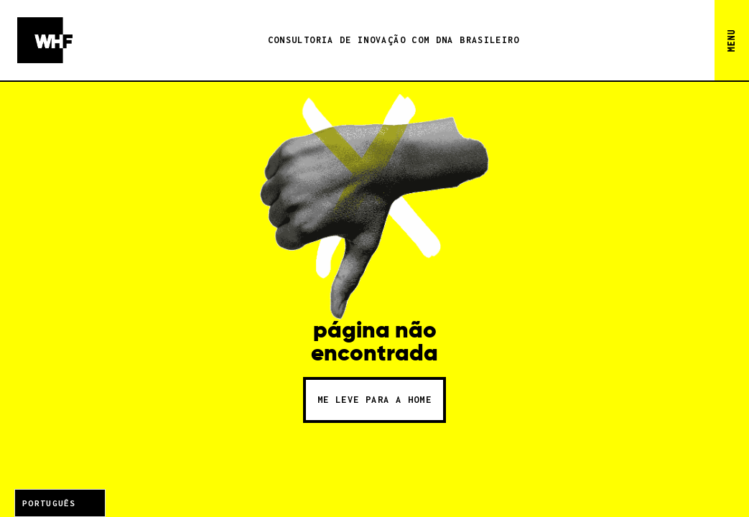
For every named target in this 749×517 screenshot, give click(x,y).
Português (49, 503)
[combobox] (60, 503)
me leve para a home (374, 399)
